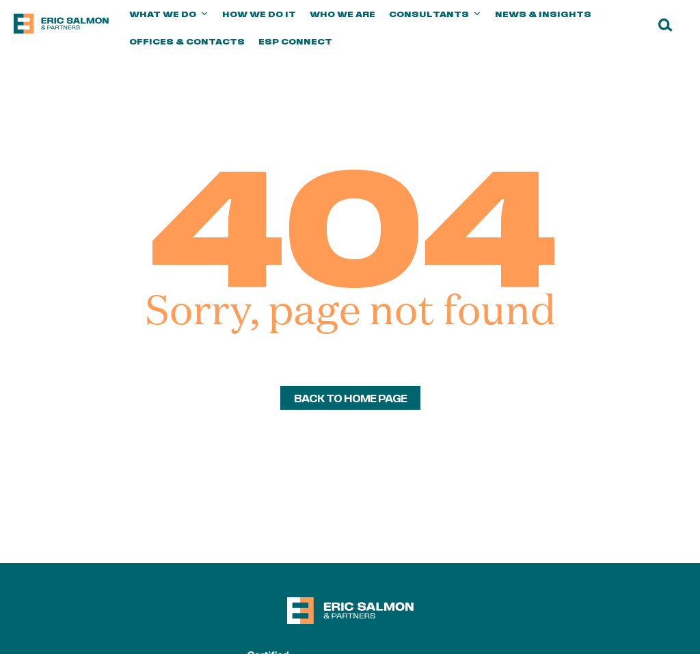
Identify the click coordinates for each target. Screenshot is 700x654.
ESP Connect (295, 41)
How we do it (259, 13)
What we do (168, 13)
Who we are (342, 13)
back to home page (350, 397)
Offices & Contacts (187, 41)
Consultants (435, 13)
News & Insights (543, 13)
